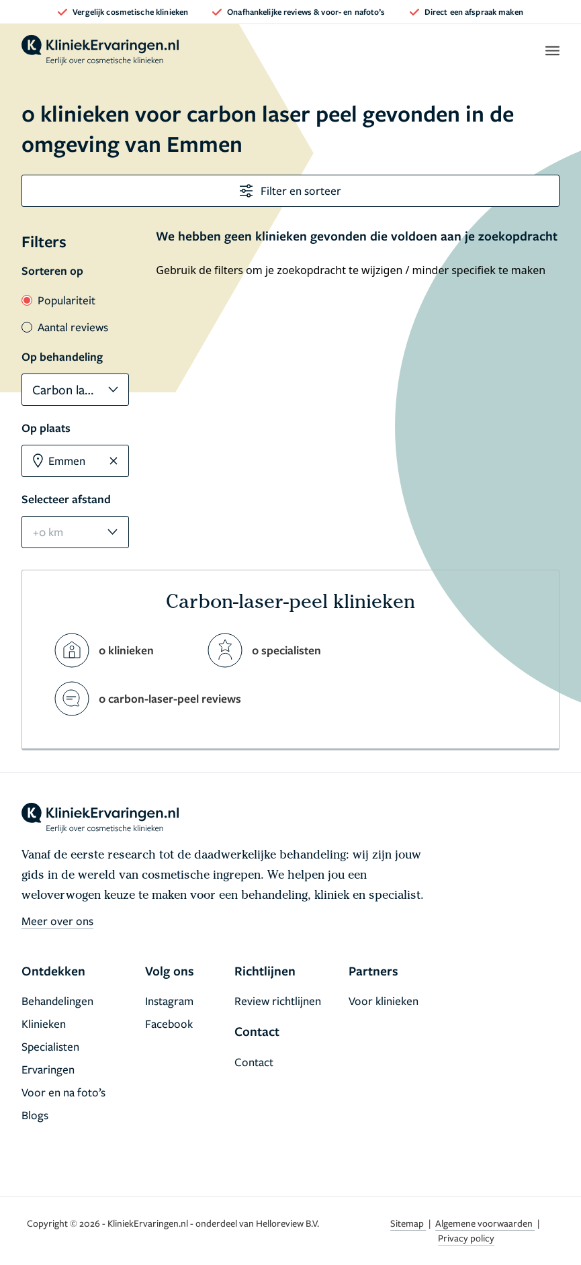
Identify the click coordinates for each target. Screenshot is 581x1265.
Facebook (169, 1023)
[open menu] (552, 50)
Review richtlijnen (277, 1000)
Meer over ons (57, 920)
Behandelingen (57, 1000)
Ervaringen (48, 1069)
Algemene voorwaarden (485, 1223)
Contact (253, 1062)
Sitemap (408, 1223)
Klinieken (43, 1023)
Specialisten (50, 1046)
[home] (100, 50)
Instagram (169, 1000)
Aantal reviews (64, 327)
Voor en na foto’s (63, 1092)
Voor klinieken (383, 1000)
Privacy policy (466, 1237)
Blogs (34, 1115)
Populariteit (58, 300)
